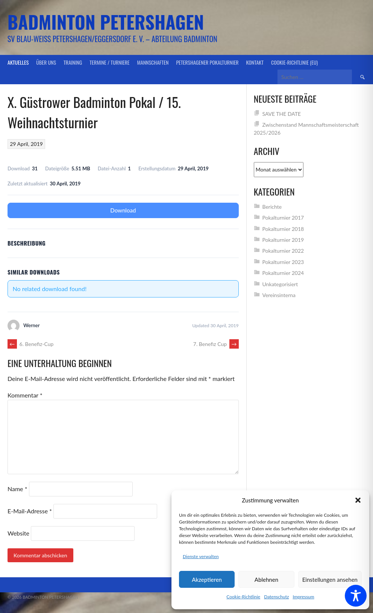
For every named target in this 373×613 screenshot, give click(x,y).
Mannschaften (153, 62)
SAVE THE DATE (281, 114)
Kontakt (255, 62)
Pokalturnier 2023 (283, 262)
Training (73, 62)
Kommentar (25, 395)
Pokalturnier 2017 (283, 217)
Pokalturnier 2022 (283, 250)
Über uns (46, 62)
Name (17, 488)
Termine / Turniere (109, 62)
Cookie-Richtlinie (243, 596)
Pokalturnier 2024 (283, 273)
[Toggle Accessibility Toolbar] (355, 595)
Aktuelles (18, 62)
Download (123, 210)
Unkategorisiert (280, 284)
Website (18, 533)
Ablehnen (266, 579)
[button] (358, 500)
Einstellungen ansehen (330, 579)
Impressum (303, 596)
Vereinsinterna (279, 295)
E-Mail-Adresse (30, 510)
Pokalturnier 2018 (283, 229)
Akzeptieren (207, 579)
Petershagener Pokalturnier (207, 62)
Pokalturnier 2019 (283, 240)
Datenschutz (276, 596)
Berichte (272, 206)
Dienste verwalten (201, 556)
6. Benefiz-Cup (30, 344)
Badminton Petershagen (106, 21)
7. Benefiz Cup (216, 344)
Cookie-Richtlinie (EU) (294, 62)
